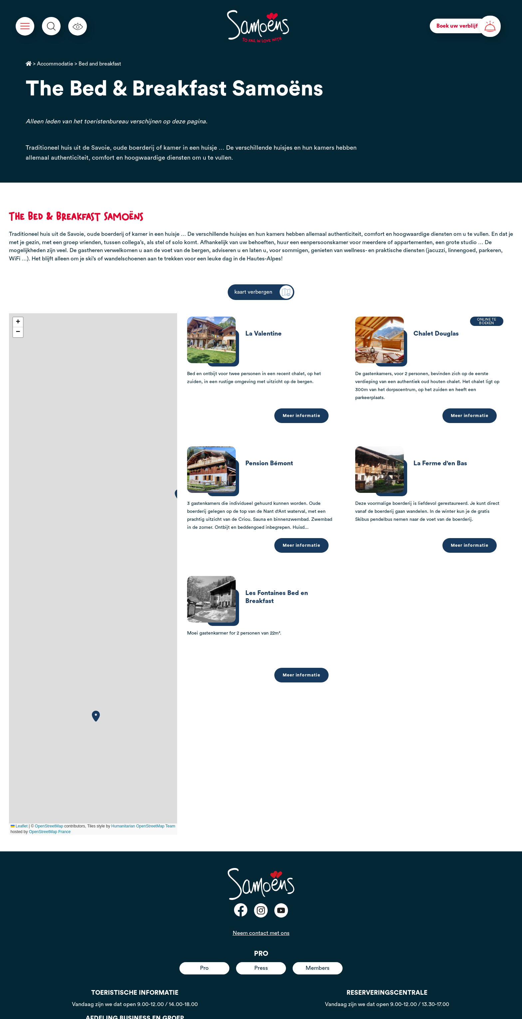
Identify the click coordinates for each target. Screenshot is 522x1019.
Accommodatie (55, 64)
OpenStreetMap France (50, 831)
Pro (204, 968)
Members (318, 968)
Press (261, 968)
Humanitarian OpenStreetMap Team (143, 826)
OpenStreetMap (49, 826)
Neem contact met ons (261, 933)
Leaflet (19, 826)
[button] (96, 716)
